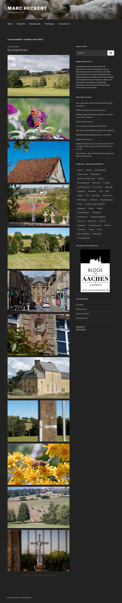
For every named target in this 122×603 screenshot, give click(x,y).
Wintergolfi (97, 234)
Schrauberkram (83, 212)
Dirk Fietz (79, 130)
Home (10, 24)
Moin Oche (107, 195)
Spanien (103, 221)
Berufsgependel (83, 183)
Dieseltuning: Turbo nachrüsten (94, 110)
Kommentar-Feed (82, 314)
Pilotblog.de (49, 24)
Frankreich (92, 191)
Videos (91, 229)
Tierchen (107, 225)
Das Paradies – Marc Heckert (87, 153)
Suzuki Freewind (95, 225)
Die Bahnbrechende (98, 126)
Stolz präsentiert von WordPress (19, 598)
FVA (100, 191)
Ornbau (91, 208)
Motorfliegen (82, 200)
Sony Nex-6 (92, 221)
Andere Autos (82, 174)
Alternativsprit (99, 170)
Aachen (80, 170)
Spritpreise (81, 225)
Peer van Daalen (82, 126)
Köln (107, 191)
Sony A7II (81, 221)
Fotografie (21, 24)
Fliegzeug (108, 187)
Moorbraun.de (34, 24)
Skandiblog (96, 212)
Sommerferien (17, 50)
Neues (79, 204)
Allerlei (88, 170)
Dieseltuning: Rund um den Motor (98, 135)
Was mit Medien (83, 234)
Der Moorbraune (83, 187)
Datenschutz (81, 329)
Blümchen (96, 183)
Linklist (80, 195)
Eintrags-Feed (81, 309)
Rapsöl (99, 208)
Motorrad (93, 200)
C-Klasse (106, 183)
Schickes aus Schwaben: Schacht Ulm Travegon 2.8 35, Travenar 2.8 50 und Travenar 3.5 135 (95, 146)
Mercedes (96, 195)
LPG (87, 195)
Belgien (101, 178)
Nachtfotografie (106, 200)
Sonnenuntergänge (98, 217)
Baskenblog (95, 174)
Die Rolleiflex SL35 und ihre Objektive (100, 130)
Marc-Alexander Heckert (85, 103)
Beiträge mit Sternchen (86, 178)
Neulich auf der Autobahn (95, 204)
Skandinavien (82, 217)
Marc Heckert (27, 8)
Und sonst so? (64, 24)
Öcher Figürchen (83, 238)
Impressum (89, 122)
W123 (99, 229)
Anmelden (80, 305)
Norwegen (81, 208)
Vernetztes (81, 229)
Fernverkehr (97, 187)
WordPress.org (81, 318)
